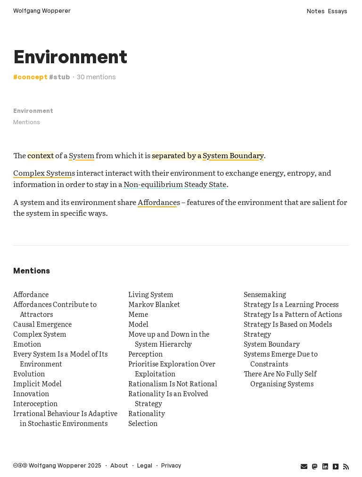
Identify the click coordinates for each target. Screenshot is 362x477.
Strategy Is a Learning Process (291, 304)
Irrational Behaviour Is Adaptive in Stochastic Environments (65, 418)
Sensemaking (265, 294)
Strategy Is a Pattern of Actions (293, 314)
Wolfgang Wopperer (42, 10)
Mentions (26, 122)
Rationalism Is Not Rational (172, 383)
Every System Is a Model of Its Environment (60, 358)
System (81, 155)
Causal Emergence (42, 324)
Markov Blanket (154, 304)
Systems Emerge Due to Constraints (281, 358)
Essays (337, 11)
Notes (316, 11)
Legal (144, 465)
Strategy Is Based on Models (288, 324)
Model (138, 324)
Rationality (146, 413)
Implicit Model (37, 383)
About (119, 465)
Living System (150, 294)
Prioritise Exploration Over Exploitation (171, 368)
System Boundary (233, 155)
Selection (142, 423)
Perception (145, 353)
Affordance (157, 201)
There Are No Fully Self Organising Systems (280, 378)
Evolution (29, 373)
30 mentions (96, 77)
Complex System (42, 172)
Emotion (27, 344)
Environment (33, 110)
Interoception (35, 403)
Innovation (31, 393)
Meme (138, 314)
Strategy (257, 334)
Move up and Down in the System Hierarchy (168, 339)
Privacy (171, 465)
